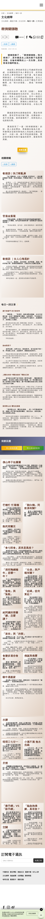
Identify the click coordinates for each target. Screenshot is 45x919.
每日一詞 (19, 13)
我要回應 (22, 150)
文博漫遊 (39, 21)
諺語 (13, 44)
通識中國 (28, 872)
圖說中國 (13, 21)
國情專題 (28, 876)
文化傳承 (4, 21)
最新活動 (21, 879)
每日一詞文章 (8, 304)
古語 (6, 44)
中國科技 (6, 872)
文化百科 (22, 21)
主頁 (2, 13)
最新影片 (13, 879)
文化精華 (10, 13)
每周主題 (6, 879)
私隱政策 (6, 916)
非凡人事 (35, 872)
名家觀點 (21, 876)
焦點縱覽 (13, 876)
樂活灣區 (13, 872)
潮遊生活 (21, 872)
